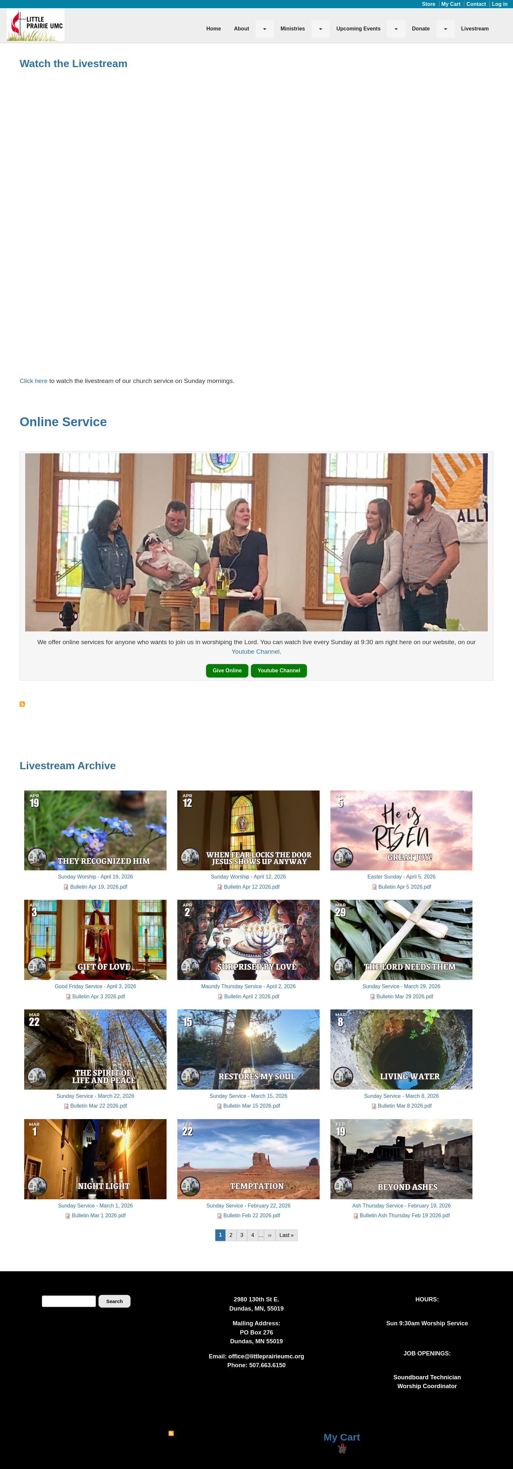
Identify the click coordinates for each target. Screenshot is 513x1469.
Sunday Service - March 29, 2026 (401, 986)
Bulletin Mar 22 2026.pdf (98, 1106)
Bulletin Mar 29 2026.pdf (405, 996)
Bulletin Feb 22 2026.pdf (251, 1215)
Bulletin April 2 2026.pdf (251, 996)
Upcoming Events (358, 28)
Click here (34, 380)
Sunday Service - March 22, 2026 (95, 1096)
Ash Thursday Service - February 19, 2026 (401, 1205)
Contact (476, 4)
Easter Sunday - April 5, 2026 (401, 877)
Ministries (292, 28)
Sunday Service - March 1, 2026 (95, 1205)
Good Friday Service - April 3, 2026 (95, 986)
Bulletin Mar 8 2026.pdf (405, 1106)
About (241, 28)
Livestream (475, 28)
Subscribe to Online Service (22, 704)
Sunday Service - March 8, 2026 (401, 1096)
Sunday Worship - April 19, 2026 (95, 877)
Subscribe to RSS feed (171, 1433)
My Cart (451, 4)
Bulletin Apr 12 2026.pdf (251, 887)
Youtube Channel (256, 651)
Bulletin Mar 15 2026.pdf (251, 1106)
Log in (500, 4)
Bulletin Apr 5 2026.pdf (405, 887)
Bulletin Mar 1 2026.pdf (99, 1215)
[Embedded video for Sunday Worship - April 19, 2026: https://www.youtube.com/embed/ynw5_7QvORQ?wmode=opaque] (256, 217)
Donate (421, 28)
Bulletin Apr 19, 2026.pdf (98, 887)
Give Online (227, 670)
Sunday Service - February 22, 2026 (248, 1205)
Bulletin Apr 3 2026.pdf (98, 996)
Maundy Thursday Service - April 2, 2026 (248, 986)
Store (428, 4)
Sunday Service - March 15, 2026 (248, 1096)
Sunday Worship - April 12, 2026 (248, 877)
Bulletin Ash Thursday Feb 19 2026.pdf (405, 1215)
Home (213, 28)
